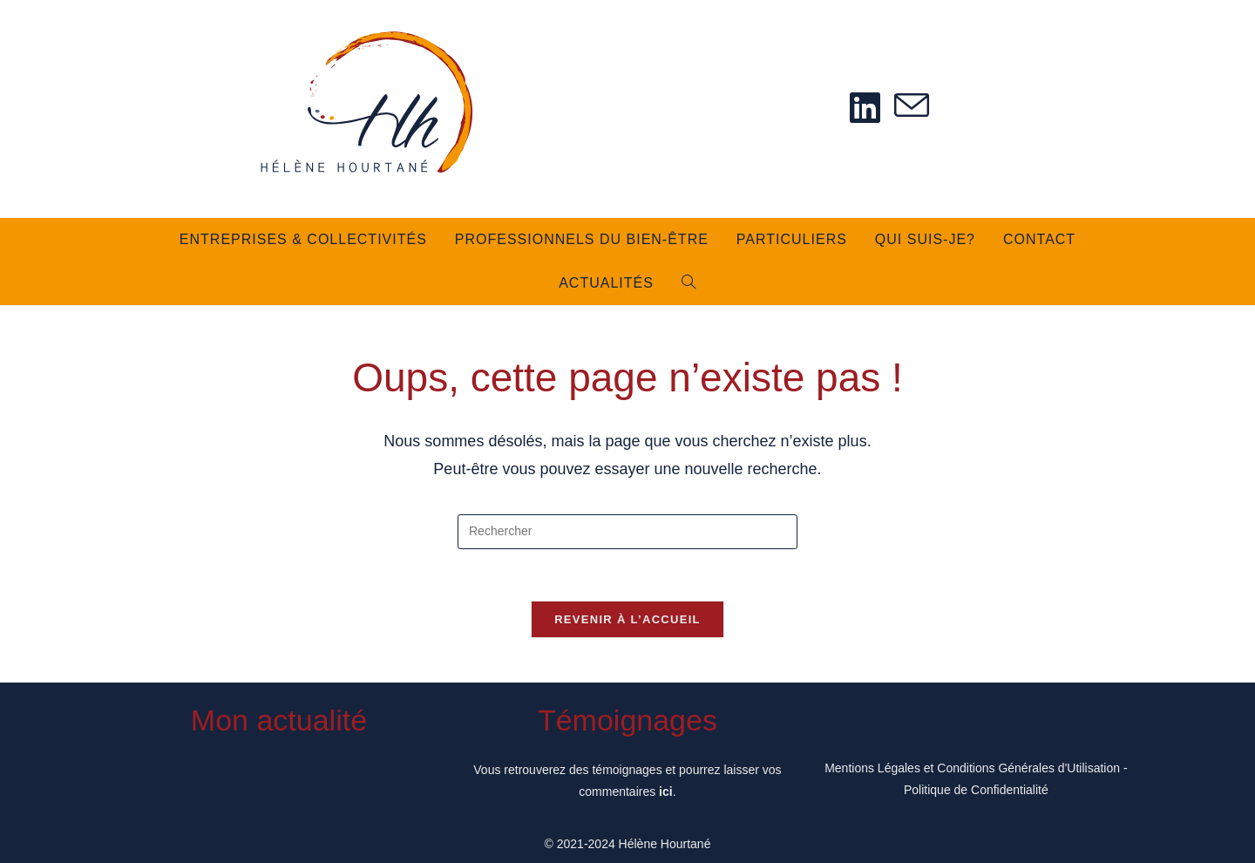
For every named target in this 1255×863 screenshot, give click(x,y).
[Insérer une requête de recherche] (627, 531)
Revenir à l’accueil (627, 620)
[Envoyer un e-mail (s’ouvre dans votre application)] (911, 107)
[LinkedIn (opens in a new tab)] (865, 108)
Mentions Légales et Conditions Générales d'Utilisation (972, 768)
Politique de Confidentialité (976, 790)
